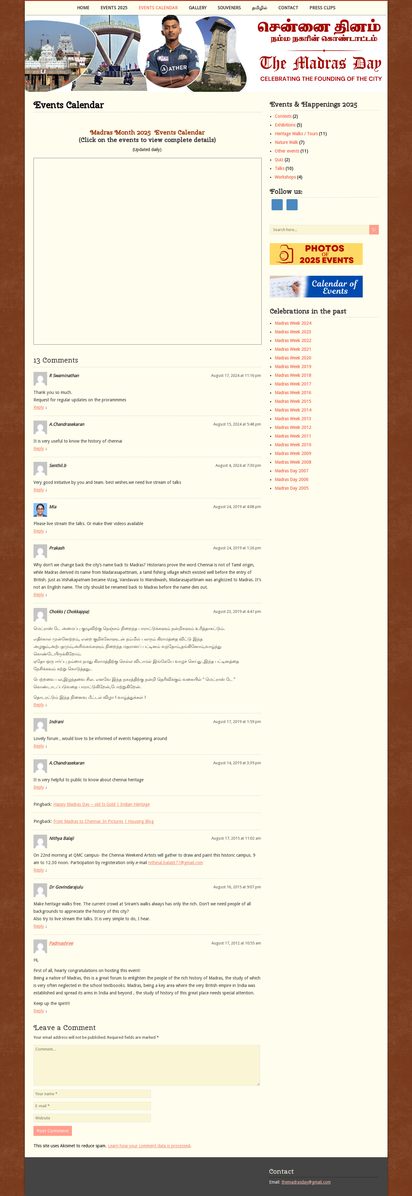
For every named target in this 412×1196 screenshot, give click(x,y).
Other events (287, 151)
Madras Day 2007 (291, 470)
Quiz (279, 159)
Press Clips (322, 7)
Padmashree (61, 943)
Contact (288, 7)
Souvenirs (229, 7)
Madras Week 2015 (293, 401)
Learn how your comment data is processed (149, 1145)
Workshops (285, 177)
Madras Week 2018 (293, 375)
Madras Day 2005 (291, 488)
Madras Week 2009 (293, 453)
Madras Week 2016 (293, 392)
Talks (279, 168)
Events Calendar (158, 7)
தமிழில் (259, 7)
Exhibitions (285, 125)
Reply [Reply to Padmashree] (38, 1010)
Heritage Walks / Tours (296, 133)
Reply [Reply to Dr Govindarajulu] (38, 926)
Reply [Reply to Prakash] (38, 594)
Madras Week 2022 (293, 340)
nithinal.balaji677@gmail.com (175, 862)
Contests (283, 116)
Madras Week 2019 (293, 366)
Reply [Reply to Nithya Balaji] (38, 870)
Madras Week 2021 (293, 349)
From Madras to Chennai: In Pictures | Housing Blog (103, 821)
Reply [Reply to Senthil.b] (38, 489)
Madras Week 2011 (293, 436)
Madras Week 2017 (293, 384)
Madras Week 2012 (293, 427)
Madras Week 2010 (293, 444)
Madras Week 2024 (293, 323)
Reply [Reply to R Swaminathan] (38, 407)
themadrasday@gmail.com (306, 1182)
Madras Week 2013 (293, 418)
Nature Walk (286, 142)
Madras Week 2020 (293, 357)
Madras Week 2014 (293, 410)
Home (83, 7)
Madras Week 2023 (293, 331)
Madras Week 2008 (293, 462)
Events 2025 (113, 7)
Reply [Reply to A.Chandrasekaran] (38, 448)
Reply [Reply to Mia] (38, 531)
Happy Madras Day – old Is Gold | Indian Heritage (101, 804)
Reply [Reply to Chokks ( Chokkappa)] (38, 704)
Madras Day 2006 (291, 479)
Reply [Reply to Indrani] (38, 745)
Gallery (197, 7)
